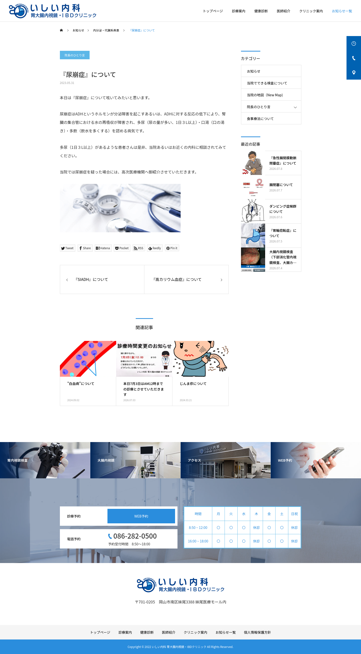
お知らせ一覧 (342, 10)
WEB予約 (141, 516)
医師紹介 (283, 10)
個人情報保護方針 (257, 632)
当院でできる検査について (267, 83)
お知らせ (254, 71)
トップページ (213, 10)
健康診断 (261, 10)
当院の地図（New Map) (265, 94)
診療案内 (238, 10)
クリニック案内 (311, 10)
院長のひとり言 (75, 55)
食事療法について (260, 118)
